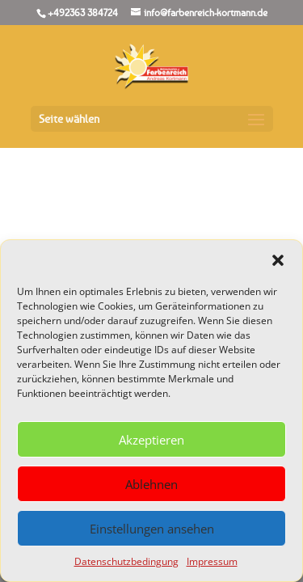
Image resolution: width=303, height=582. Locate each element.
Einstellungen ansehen (152, 529)
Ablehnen (151, 484)
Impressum (212, 561)
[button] (278, 260)
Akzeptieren (151, 440)
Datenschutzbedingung (126, 561)
